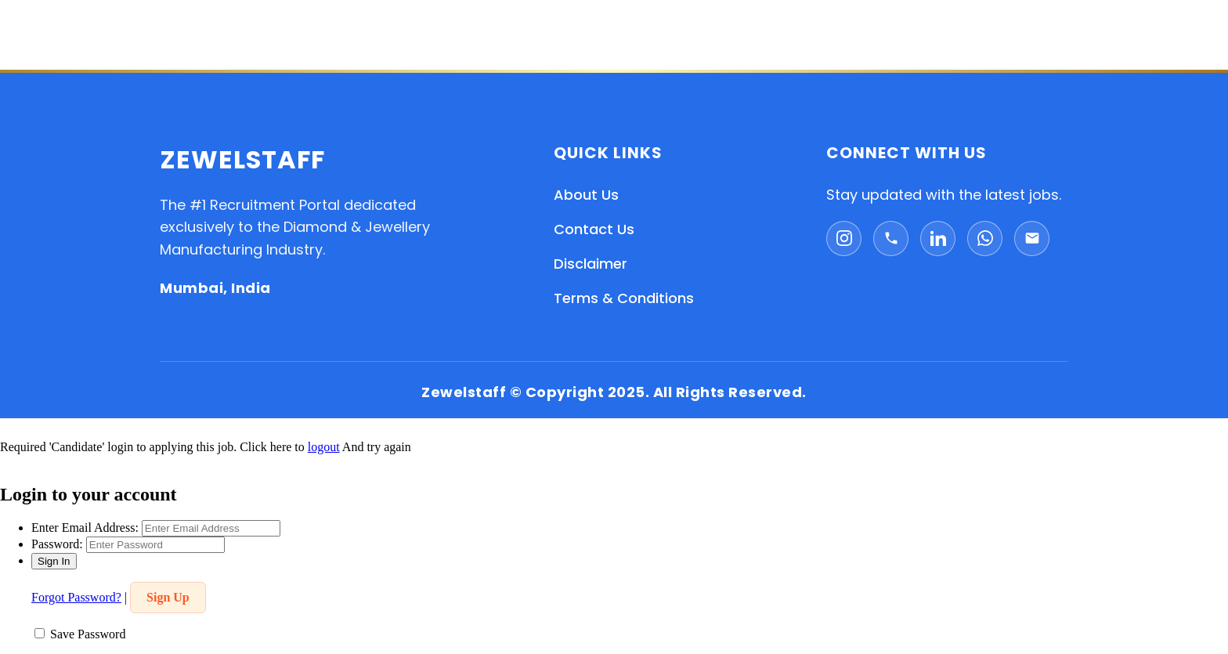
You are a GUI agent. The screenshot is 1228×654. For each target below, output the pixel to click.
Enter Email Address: (85, 527)
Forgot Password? (76, 597)
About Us (586, 194)
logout (324, 446)
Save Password (87, 634)
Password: (57, 544)
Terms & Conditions (624, 298)
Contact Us (594, 229)
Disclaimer (590, 263)
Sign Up (168, 597)
